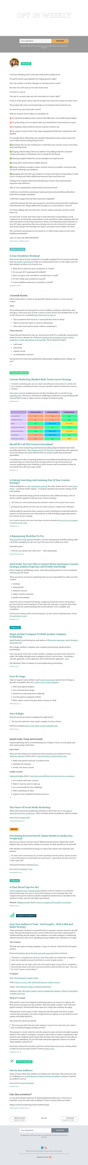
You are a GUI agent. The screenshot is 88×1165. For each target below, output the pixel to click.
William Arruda (23, 902)
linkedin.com (13, 401)
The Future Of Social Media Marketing (30, 807)
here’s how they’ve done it (45, 315)
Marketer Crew (26, 869)
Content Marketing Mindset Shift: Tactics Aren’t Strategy (40, 379)
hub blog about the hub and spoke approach (36, 953)
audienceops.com (15, 1052)
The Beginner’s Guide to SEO (26, 978)
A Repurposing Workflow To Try (27, 536)
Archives (43, 5)
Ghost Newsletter (27, 1083)
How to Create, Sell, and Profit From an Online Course (37, 982)
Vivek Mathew (28, 540)
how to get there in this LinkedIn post (42, 726)
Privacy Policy (58, 1151)
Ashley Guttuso (14, 241)
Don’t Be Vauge (17, 676)
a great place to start (19, 616)
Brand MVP (25, 818)
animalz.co (13, 470)
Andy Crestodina (47, 680)
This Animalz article (35, 450)
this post (17, 573)
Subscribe (60, 41)
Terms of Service (61, 1153)
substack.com (14, 1086)
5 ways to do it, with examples (46, 682)
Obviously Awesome (56, 640)
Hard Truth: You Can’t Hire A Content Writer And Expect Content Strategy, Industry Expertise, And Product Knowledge (44, 565)
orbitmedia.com (14, 703)
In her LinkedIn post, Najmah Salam (25, 891)
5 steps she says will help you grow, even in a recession (51, 776)
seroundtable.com (15, 872)
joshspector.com (14, 285)
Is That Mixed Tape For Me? (24, 887)
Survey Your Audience (21, 1070)
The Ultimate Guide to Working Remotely (33, 987)
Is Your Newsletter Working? (25, 256)
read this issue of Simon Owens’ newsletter (43, 1076)
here (67, 659)
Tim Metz (51, 450)
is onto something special (36, 486)
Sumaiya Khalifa (16, 776)
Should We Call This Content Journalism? (31, 444)
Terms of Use (48, 1151)
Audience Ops (54, 5)
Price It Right (17, 713)
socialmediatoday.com (16, 821)
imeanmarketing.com (16, 554)
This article (14, 540)
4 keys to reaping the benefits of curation (53, 902)
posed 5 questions (24, 262)
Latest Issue (33, 5)
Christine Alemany (17, 756)
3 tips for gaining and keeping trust (51, 756)
